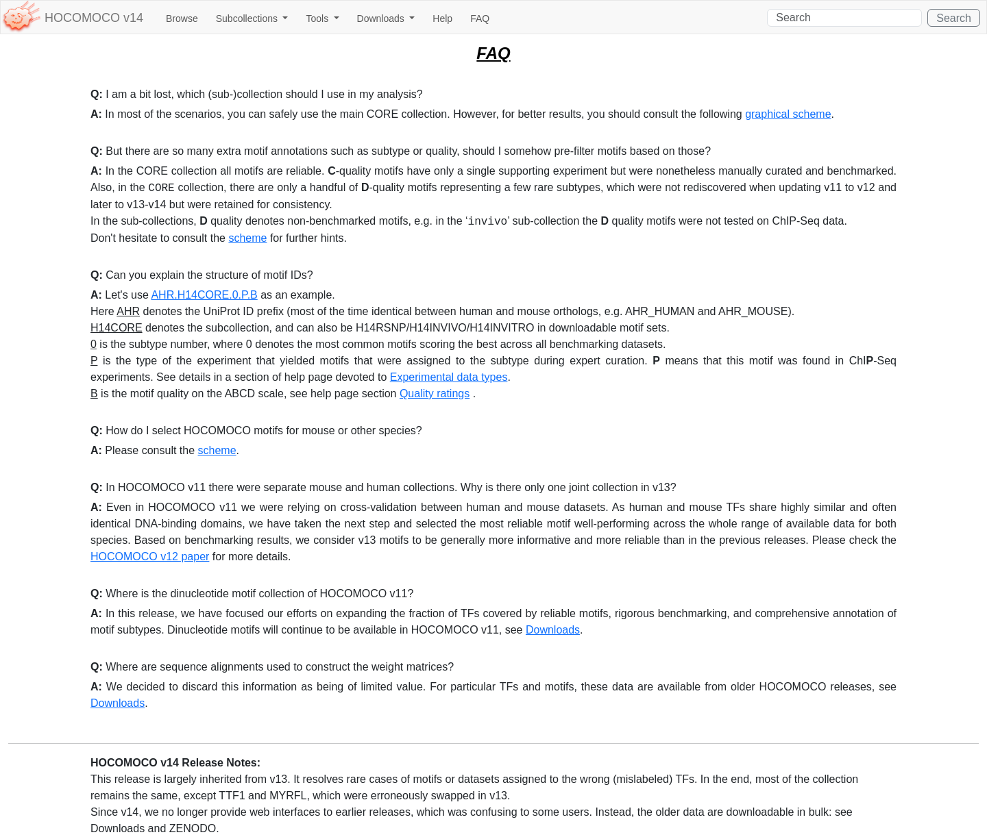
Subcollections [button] (248, 18)
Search (953, 18)
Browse (182, 18)
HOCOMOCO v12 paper (149, 556)
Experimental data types (449, 377)
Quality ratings (435, 393)
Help (442, 18)
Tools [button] (318, 18)
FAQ (479, 18)
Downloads (553, 630)
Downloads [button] (382, 18)
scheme (247, 238)
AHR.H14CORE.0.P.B (204, 295)
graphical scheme (788, 114)
